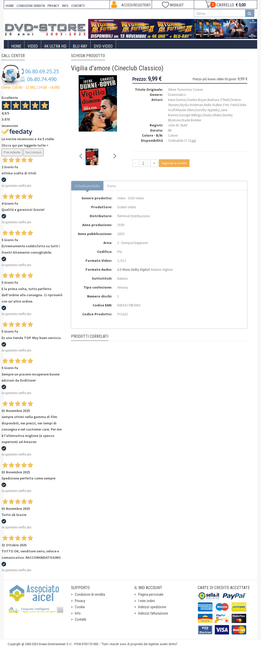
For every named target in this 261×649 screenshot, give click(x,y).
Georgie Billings (190, 115)
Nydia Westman (191, 104)
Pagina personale (150, 594)
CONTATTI (78, 6)
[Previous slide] (81, 157)
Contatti (80, 619)
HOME (10, 6)
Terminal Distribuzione (133, 216)
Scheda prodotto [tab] (87, 186)
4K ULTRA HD (55, 46)
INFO (65, 6)
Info (78, 613)
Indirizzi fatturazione (153, 613)
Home (16, 46)
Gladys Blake (212, 115)
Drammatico (177, 94)
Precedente (12, 152)
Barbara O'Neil (218, 99)
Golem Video (126, 207)
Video (33, 46)
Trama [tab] (111, 186)
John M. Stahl (177, 125)
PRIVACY (53, 6)
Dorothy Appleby (207, 110)
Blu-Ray (80, 46)
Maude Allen (185, 110)
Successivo (33, 152)
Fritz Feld (230, 104)
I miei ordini (146, 601)
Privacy (80, 601)
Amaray (122, 287)
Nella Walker (213, 104)
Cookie (80, 607)
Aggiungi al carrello (174, 163)
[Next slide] (114, 157)
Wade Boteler (191, 120)
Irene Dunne (176, 99)
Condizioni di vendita (90, 594)
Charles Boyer (196, 99)
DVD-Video (103, 46)
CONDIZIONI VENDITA (31, 6)
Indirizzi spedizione (152, 607)
